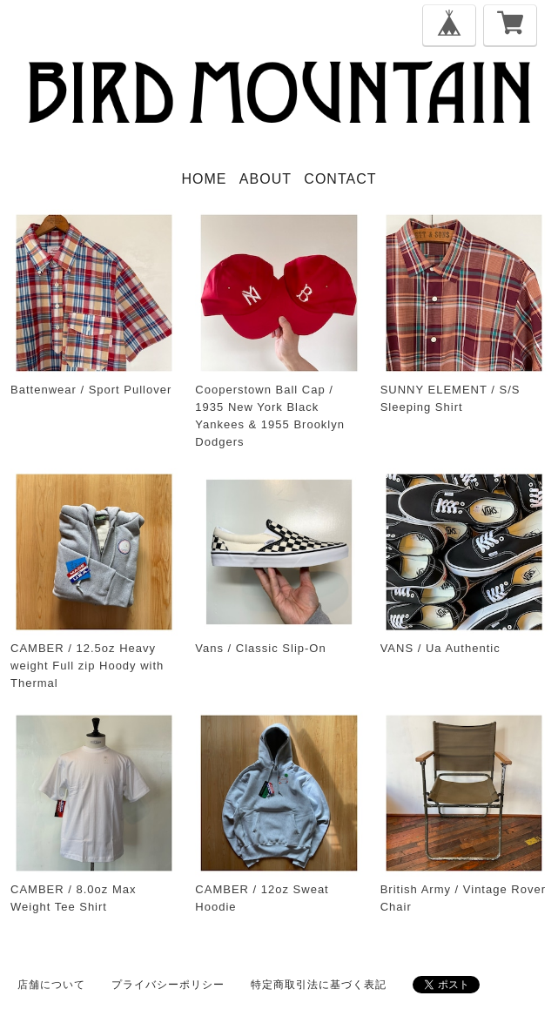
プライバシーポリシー (168, 985)
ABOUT (265, 179)
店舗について (51, 985)
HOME (204, 179)
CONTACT (340, 179)
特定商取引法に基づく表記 (319, 985)
